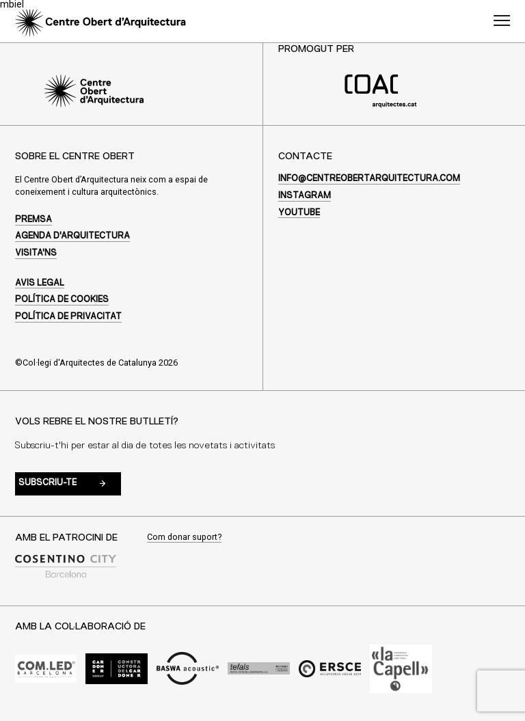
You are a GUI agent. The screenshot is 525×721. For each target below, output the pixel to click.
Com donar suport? (184, 537)
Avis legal (39, 283)
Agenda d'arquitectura (72, 236)
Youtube (299, 212)
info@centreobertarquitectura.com (369, 178)
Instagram (304, 195)
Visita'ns (36, 253)
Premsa (33, 219)
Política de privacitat (68, 316)
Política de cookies (62, 299)
